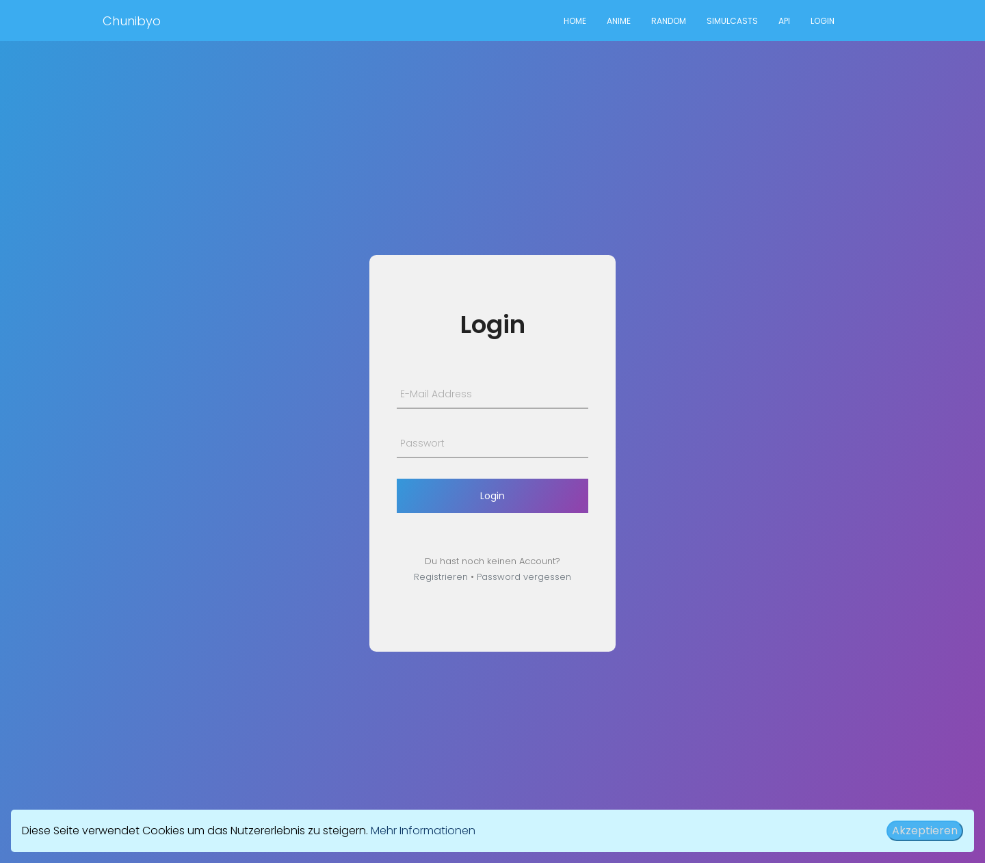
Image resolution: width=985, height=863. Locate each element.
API (784, 21)
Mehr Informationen (423, 830)
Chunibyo (132, 20)
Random (668, 21)
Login (823, 21)
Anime (619, 21)
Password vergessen (524, 576)
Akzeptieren (925, 830)
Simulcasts (732, 21)
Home (575, 21)
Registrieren (441, 576)
